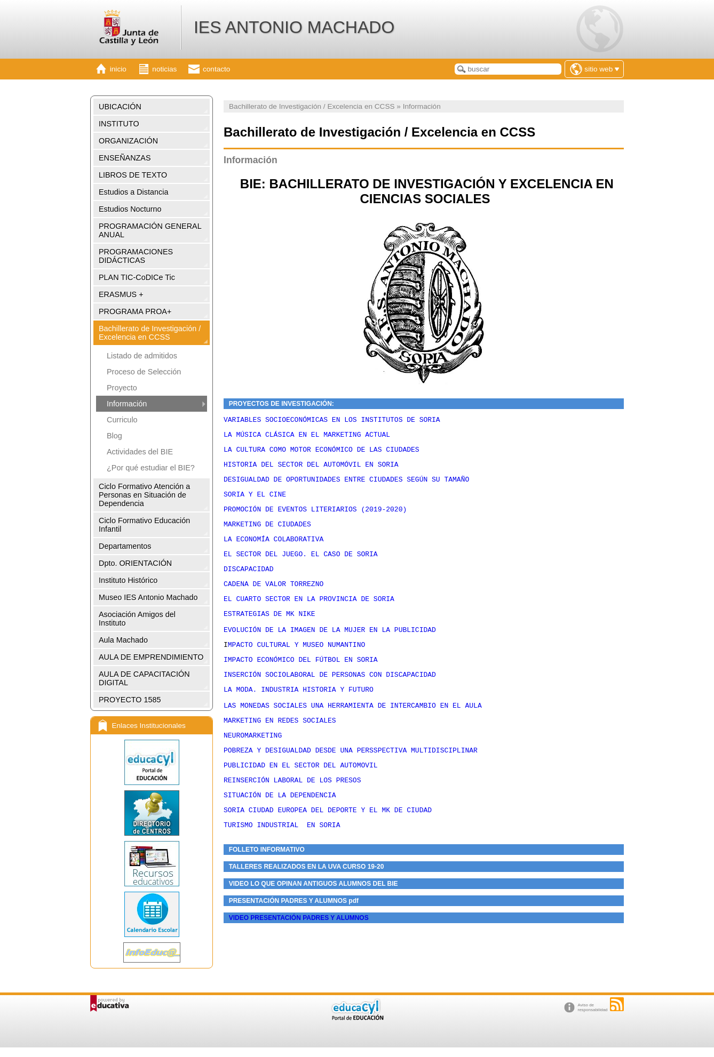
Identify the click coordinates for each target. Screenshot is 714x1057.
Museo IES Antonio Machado (148, 597)
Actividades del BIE (140, 451)
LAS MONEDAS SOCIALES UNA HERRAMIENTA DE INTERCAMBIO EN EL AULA (353, 740)
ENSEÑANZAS (125, 158)
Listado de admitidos (142, 355)
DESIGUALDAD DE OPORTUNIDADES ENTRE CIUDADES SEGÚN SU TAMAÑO (346, 487)
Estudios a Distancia (133, 192)
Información (127, 403)
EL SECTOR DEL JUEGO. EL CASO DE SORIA (301, 569)
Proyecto (122, 387)
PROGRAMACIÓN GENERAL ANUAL (150, 230)
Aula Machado (123, 640)
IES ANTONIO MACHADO (294, 27)
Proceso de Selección (144, 371)
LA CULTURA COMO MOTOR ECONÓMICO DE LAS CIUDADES (323, 454)
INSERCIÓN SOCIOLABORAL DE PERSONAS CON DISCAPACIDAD (330, 704)
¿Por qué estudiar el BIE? (151, 467)
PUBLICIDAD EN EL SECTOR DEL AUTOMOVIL (301, 806)
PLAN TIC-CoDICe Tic (137, 277)
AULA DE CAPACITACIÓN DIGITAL (144, 678)
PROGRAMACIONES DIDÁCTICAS (136, 256)
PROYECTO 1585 (130, 699)
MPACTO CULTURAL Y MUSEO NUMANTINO (296, 671)
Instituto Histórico (128, 580)
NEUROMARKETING (253, 773)
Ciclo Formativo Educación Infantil (144, 524)
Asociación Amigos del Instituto (137, 618)
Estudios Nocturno (130, 209)
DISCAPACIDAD (249, 586)
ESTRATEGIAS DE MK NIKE (269, 635)
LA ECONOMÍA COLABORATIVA (273, 553)
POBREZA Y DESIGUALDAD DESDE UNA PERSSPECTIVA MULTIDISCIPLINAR (351, 790)
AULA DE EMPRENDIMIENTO (151, 657)
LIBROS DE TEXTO (133, 175)
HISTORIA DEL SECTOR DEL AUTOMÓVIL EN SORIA (311, 470)
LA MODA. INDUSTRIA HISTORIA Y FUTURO (299, 721)
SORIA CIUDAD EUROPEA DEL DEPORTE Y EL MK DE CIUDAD (328, 856)
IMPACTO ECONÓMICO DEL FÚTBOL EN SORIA (301, 688)
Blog (114, 435)
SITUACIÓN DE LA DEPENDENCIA (280, 839)
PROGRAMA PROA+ (135, 311)
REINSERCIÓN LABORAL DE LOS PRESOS (292, 823)
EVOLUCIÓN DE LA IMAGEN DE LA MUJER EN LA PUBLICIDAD (330, 655)
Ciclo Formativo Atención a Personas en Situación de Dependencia (144, 495)
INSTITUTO (119, 123)
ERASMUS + (121, 294)
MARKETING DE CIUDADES (267, 536)
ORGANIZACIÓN (128, 141)
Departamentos (125, 546)
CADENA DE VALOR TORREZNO (273, 602)
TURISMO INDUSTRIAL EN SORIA (282, 872)
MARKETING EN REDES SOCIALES (280, 757)
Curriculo (122, 419)
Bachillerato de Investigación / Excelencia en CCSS (150, 332)
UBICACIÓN (120, 106)
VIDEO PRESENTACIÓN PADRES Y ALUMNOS (299, 967)
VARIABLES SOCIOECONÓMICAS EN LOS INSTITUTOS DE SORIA (334, 421)
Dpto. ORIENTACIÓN (135, 563)
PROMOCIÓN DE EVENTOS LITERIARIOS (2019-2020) (315, 520)
